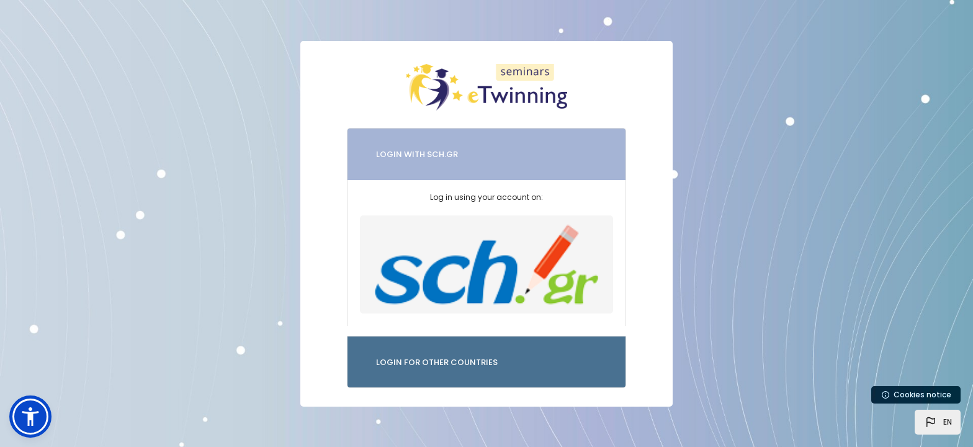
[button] (938, 422)
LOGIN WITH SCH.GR (417, 154)
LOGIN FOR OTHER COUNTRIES (437, 362)
